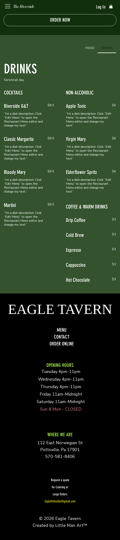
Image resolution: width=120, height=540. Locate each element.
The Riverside (23, 6)
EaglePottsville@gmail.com (60, 501)
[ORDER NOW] (60, 20)
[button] (111, 6)
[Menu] (8, 6)
